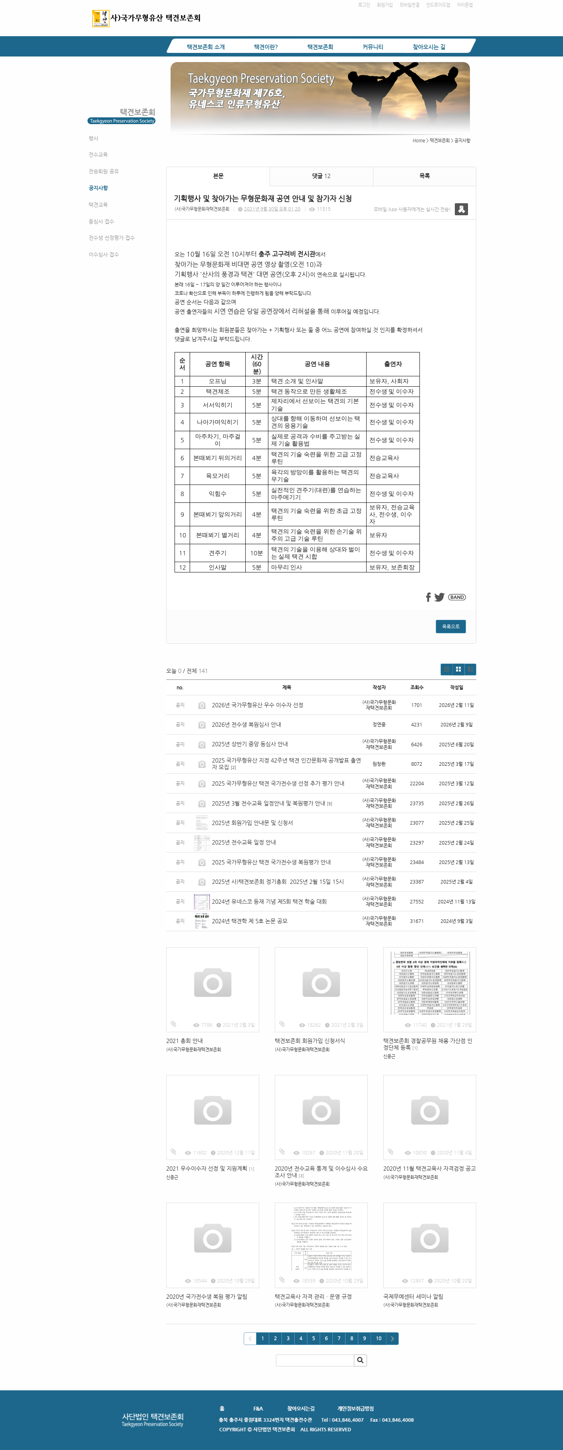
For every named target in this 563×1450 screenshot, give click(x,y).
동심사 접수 (101, 221)
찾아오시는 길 (429, 47)
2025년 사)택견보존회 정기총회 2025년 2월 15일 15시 (278, 881)
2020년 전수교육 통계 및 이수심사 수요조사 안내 (321, 1171)
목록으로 (451, 626)
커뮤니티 (373, 47)
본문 (218, 176)
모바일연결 (409, 5)
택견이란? (266, 47)
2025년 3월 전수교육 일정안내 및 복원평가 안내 (268, 803)
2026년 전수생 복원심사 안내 (246, 724)
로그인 (364, 5)
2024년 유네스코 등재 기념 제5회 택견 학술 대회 (269, 901)
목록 (424, 176)
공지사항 (98, 188)
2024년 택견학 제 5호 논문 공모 (249, 921)
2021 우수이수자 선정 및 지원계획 (210, 1168)
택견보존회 (320, 47)
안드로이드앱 (438, 5)
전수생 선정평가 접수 (112, 238)
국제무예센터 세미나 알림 (413, 1296)
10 (378, 1338)
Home (419, 140)
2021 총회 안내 (184, 1040)
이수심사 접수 (104, 254)
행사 (93, 138)
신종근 (389, 1056)
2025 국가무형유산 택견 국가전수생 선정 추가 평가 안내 (278, 783)
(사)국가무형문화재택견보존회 (202, 209)
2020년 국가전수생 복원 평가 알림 (207, 1296)
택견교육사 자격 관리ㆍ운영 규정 (313, 1296)
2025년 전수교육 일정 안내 (245, 842)
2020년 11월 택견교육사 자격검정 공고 (429, 1168)
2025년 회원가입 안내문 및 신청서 (252, 822)
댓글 (321, 176)
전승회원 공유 (104, 171)
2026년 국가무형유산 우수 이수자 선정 (257, 705)
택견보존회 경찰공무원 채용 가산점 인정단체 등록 (427, 1044)
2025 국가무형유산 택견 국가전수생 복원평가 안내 (271, 862)
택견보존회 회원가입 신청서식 (310, 1040)
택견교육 (98, 205)
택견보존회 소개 (206, 47)
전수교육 (98, 155)
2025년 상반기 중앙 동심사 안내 (250, 744)
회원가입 (385, 5)
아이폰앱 (465, 5)
